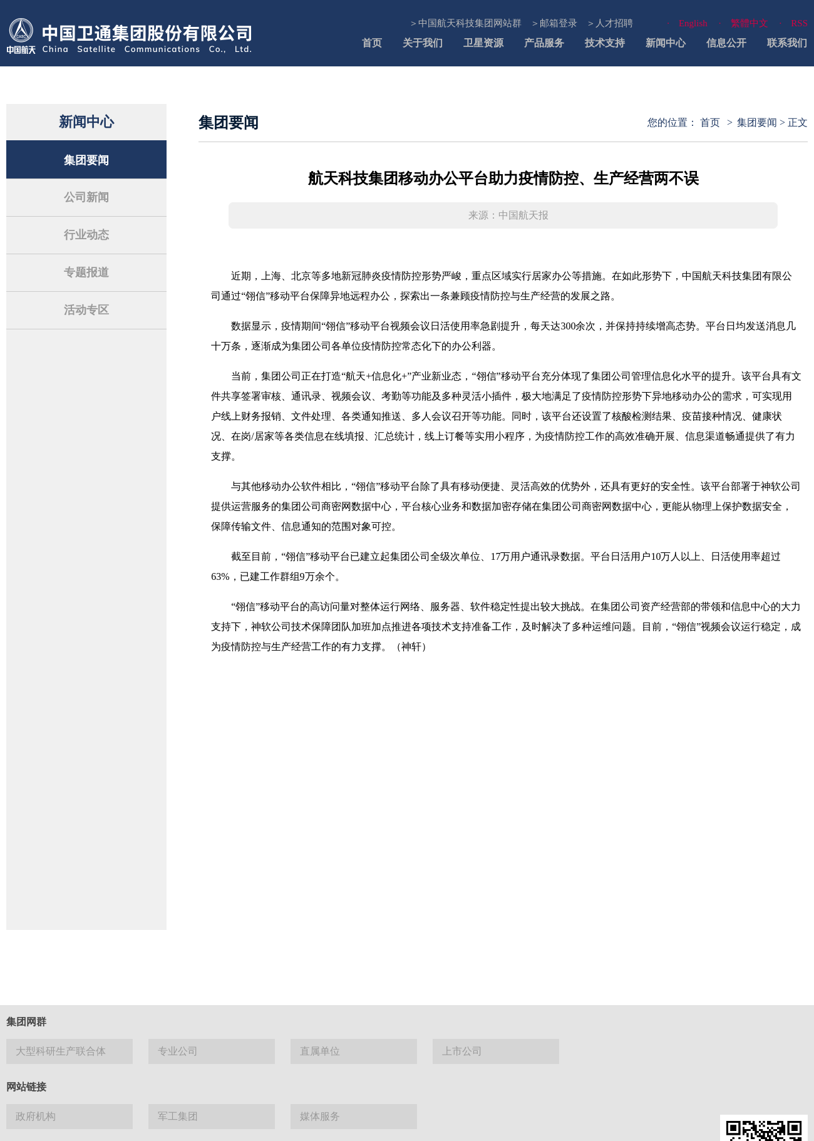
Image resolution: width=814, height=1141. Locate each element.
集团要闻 (86, 160)
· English (687, 23)
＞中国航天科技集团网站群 (465, 23)
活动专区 (86, 310)
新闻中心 (666, 43)
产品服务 (544, 43)
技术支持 (605, 43)
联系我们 (787, 43)
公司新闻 (86, 197)
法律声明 (352, 1122)
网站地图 (402, 1122)
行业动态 (86, 235)
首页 (372, 43)
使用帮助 (452, 1122)
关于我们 (423, 43)
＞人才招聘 (609, 23)
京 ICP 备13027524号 (107, 1051)
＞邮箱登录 (553, 23)
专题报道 (86, 272)
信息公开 (726, 43)
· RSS (794, 23)
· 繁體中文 (743, 23)
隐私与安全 (507, 1122)
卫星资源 (483, 43)
